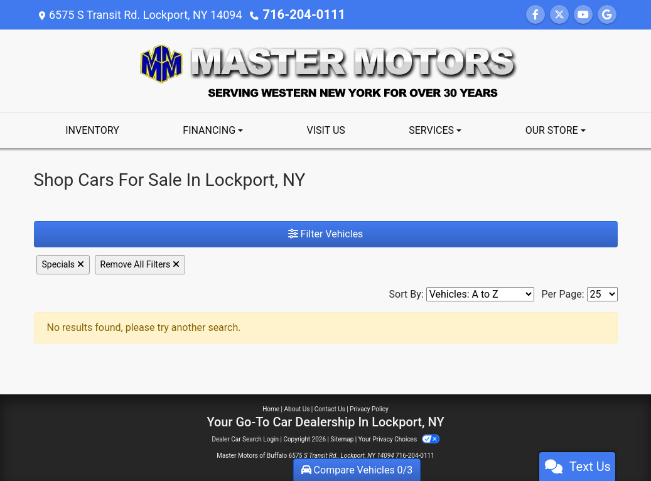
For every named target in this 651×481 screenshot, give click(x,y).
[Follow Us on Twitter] (559, 14)
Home (270, 409)
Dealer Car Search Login (245, 439)
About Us (297, 409)
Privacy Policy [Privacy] (369, 409)
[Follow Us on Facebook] (535, 14)
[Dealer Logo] (325, 70)
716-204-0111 (299, 14)
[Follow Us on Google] (607, 14)
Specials (63, 264)
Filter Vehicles (325, 234)
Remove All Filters (140, 264)
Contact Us (330, 409)
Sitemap (341, 439)
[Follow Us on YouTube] (583, 14)
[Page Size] (602, 294)
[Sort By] (480, 294)
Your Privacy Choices (398, 439)
